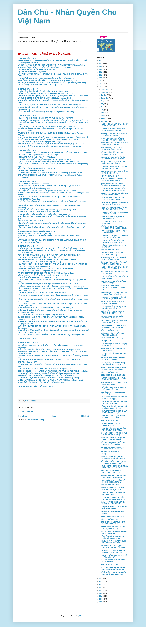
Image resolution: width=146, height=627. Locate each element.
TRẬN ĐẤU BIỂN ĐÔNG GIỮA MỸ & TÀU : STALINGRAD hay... (113, 198)
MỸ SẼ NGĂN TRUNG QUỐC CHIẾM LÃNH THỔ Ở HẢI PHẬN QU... (113, 573)
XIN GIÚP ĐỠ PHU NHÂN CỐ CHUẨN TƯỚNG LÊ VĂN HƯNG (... (114, 434)
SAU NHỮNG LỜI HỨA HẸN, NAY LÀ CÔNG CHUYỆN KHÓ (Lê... (113, 379)
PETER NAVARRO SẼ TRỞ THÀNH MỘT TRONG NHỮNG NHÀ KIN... (113, 568)
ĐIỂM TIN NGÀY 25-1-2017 (110, 485)
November (105, 92)
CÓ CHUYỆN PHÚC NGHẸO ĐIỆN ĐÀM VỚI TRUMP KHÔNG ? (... (114, 194)
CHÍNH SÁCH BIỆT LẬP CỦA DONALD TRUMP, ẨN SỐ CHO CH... (114, 203)
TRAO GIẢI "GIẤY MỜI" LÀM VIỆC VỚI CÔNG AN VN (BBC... (114, 213)
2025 (101, 63)
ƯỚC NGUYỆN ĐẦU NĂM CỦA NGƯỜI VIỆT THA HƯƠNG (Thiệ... (114, 263)
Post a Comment (27, 412)
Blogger (82, 616)
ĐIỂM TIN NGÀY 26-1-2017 (110, 421)
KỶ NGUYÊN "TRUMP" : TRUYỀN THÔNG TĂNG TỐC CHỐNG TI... (113, 498)
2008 (101, 602)
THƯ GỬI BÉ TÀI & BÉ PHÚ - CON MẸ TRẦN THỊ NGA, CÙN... (114, 402)
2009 (101, 599)
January (104, 121)
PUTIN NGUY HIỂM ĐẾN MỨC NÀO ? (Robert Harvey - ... (114, 232)
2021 (101, 75)
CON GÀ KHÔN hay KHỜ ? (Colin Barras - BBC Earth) (112, 302)
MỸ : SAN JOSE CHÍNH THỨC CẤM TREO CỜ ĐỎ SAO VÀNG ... (113, 443)
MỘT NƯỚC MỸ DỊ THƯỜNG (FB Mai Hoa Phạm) (36, 69)
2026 (101, 60)
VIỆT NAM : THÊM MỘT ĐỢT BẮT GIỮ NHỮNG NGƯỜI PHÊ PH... (114, 407)
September (105, 98)
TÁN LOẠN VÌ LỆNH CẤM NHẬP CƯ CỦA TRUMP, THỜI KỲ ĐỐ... (113, 298)
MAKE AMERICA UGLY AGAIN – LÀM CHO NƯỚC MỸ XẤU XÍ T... (114, 293)
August (104, 101)
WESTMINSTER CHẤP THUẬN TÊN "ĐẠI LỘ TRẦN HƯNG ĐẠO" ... (113, 438)
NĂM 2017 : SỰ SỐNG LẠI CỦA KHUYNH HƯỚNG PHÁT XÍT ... (112, 148)
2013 (101, 587)
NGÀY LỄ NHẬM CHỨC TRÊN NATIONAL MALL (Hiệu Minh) (41, 85)
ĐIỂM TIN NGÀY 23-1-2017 (28, 58)
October (104, 95)
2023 (101, 69)
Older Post (85, 416)
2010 (101, 596)
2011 (101, 593)
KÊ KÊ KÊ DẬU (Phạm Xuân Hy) (112, 338)
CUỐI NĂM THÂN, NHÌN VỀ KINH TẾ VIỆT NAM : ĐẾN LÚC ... (113, 388)
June (103, 107)
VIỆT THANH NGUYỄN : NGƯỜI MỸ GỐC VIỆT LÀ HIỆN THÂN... (113, 489)
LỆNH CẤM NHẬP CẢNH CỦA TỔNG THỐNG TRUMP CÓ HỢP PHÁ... (113, 189)
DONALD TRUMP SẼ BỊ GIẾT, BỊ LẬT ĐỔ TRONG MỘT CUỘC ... (114, 412)
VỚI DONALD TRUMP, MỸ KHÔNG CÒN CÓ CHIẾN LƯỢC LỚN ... (113, 551)
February (104, 118)
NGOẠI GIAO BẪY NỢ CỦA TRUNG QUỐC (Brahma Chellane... (113, 162)
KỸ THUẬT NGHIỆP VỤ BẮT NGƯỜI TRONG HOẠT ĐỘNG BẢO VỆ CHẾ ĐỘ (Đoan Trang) (52, 83)
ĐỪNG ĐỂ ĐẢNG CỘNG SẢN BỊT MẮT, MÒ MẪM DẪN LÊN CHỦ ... (114, 467)
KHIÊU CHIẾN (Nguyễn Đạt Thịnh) (113, 375)
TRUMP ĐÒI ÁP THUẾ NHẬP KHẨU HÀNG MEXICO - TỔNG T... (113, 417)
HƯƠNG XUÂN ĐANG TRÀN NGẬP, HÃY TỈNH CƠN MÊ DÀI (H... (113, 523)
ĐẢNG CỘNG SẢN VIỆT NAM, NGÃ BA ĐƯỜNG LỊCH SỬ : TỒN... (114, 268)
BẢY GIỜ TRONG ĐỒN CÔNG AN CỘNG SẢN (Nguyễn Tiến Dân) (112, 448)
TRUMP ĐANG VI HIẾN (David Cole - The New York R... (113, 217)
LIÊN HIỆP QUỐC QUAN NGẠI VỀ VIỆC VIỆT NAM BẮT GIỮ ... (112, 537)
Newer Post (22, 416)
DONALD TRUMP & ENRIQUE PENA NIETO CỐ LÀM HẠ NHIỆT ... (113, 368)
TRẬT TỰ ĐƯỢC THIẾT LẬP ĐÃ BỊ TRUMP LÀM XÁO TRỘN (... (113, 363)
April (103, 113)
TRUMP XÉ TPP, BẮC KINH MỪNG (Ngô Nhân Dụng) (113, 493)
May (102, 110)
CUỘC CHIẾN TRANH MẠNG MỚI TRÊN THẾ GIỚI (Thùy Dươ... (112, 312)
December (105, 89)
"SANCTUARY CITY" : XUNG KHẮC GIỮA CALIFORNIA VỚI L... (113, 180)
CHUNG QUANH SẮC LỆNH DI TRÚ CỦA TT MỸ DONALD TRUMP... (113, 326)
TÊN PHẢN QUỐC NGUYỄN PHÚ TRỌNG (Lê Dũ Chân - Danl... (112, 241)
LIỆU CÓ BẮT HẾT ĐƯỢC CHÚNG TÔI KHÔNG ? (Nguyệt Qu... (114, 398)
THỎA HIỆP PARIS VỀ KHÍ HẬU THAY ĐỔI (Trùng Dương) (114, 507)
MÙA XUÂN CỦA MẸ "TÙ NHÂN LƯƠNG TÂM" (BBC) (112, 317)
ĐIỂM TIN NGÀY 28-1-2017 (110, 330)
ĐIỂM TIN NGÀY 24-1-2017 (110, 519)
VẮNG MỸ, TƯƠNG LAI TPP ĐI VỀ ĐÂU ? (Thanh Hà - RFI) (114, 556)
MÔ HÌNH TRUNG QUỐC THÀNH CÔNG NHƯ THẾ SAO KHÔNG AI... (114, 227)
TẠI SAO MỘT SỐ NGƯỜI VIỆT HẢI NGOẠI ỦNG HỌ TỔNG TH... (113, 503)
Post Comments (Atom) (35, 420)
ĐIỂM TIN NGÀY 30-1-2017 (110, 176)
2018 (101, 84)
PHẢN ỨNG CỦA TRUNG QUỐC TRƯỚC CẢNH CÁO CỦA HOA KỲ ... (114, 546)
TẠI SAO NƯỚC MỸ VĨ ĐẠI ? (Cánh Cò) (33, 72)
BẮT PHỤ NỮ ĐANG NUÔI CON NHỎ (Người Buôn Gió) (114, 532)
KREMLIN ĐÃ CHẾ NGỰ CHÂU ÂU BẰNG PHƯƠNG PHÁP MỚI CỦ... (113, 158)
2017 (101, 87)
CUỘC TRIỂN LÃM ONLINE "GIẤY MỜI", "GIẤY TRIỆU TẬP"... (113, 471)
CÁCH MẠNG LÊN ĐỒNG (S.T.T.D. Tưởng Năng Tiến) (112, 424)
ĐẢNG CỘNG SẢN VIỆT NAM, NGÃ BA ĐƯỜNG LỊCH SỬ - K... (114, 125)
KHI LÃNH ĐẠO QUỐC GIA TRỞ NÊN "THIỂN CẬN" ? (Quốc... (114, 322)
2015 (101, 581)
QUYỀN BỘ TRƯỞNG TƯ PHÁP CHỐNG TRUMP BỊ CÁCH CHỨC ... (114, 184)
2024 (101, 66)
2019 (101, 81)
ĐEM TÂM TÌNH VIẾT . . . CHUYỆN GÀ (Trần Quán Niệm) (114, 383)
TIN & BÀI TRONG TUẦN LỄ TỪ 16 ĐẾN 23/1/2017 (113, 561)
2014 (101, 584)
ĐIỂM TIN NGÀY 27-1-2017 (110, 372)
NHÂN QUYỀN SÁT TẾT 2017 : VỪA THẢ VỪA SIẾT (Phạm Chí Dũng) (44, 67)
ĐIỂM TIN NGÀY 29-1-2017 (110, 250)
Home (54, 416)
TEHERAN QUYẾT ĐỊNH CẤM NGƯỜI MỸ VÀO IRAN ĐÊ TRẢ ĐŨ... (114, 307)
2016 (101, 578)
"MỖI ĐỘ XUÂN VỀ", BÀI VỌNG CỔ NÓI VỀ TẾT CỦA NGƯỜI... (113, 258)
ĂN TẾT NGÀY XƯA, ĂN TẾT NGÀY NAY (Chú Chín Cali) (113, 253)
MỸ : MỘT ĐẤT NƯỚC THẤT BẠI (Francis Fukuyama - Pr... (112, 153)
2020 (101, 78)
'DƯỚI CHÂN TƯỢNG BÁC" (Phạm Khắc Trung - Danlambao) (113, 129)
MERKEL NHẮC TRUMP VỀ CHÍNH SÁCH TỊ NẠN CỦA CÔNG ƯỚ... (113, 139)
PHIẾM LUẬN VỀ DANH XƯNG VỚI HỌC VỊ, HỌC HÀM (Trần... (113, 481)
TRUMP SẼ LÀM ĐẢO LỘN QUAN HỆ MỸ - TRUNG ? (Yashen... (114, 167)
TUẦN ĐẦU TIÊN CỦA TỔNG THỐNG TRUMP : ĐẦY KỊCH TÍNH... (114, 429)
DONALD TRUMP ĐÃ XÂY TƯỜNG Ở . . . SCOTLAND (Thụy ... (114, 282)
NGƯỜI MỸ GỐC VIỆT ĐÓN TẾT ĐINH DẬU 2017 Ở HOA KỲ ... (114, 359)
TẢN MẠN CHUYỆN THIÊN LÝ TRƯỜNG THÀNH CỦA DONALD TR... (113, 287)
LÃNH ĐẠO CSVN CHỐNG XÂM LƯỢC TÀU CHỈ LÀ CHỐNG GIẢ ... (114, 236)
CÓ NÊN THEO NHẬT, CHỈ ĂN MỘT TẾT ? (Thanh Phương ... (113, 528)
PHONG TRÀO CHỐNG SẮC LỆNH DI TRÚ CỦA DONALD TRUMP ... (114, 208)
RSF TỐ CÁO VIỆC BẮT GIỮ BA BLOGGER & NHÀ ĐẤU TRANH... (113, 457)
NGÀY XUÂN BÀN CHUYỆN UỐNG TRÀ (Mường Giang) (113, 334)
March (103, 116)
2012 (101, 590)
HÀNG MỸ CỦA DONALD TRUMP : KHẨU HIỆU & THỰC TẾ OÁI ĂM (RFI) (46, 78)
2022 (101, 72)
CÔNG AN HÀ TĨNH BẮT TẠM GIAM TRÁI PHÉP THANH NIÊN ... (113, 542)
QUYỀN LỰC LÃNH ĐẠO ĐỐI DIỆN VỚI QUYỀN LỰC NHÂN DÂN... (114, 144)
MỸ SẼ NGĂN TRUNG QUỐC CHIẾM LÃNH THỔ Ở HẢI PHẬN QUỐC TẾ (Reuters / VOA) (51, 65)
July (102, 104)
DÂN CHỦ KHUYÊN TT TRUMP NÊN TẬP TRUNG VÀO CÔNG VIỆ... (113, 476)
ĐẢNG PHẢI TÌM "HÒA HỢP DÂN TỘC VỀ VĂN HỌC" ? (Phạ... (114, 134)
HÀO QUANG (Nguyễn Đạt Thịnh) (112, 516)
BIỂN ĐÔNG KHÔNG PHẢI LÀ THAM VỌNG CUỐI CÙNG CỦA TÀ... (113, 462)
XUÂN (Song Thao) (107, 341)
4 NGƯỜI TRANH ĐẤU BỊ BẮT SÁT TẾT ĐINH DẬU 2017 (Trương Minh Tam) (47, 80)
